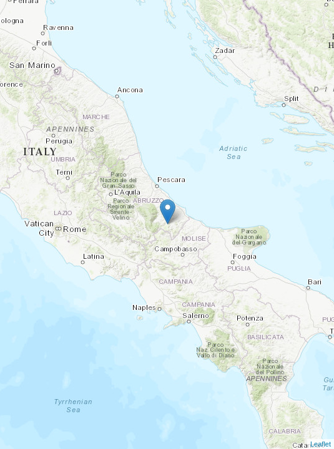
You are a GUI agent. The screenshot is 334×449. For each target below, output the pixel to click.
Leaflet (320, 444)
